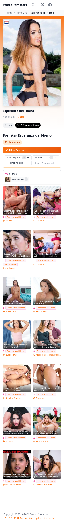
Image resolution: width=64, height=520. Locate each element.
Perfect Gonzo (42, 441)
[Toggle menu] (57, 4)
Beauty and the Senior (55, 354)
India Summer (10, 264)
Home (8, 12)
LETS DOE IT (41, 220)
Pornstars (21, 12)
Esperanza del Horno (16, 217)
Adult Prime (41, 354)
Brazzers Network (44, 484)
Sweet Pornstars (15, 5)
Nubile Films (11, 311)
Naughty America (13, 398)
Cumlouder (41, 398)
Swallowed (10, 268)
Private (8, 220)
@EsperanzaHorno (28, 125)
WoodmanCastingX (14, 484)
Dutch (21, 117)
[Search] (33, 5)
